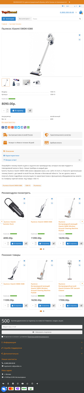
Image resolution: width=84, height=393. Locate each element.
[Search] (57, 19)
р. (75, 6)
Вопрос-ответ (42, 160)
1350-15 (27, 185)
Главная (4, 24)
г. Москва (7, 374)
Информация (42, 342)
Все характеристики (8, 122)
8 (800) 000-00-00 (9, 363)
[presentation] (2, 221)
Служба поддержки (42, 348)
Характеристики (11, 155)
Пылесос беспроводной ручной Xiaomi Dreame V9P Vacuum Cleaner (69, 287)
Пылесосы (37, 185)
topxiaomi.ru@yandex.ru (12, 366)
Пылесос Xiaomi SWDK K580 (41, 222)
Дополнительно (42, 354)
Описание (8, 151)
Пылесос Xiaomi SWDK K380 (12, 185)
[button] (41, 249)
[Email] (42, 327)
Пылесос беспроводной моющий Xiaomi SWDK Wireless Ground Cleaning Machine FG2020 (68, 226)
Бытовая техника (15, 24)
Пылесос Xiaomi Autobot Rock (9, 223)
